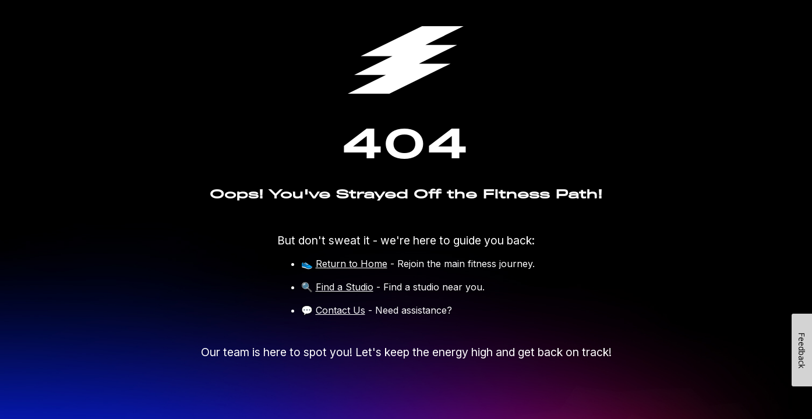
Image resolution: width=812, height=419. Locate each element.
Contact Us (340, 310)
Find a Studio (344, 287)
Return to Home (351, 263)
